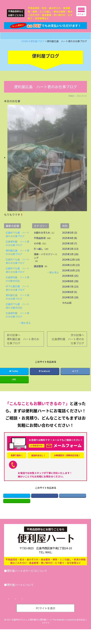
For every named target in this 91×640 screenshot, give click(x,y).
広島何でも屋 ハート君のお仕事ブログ (17, 240)
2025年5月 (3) (69, 239)
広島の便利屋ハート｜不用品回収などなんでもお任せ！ (29, 2)
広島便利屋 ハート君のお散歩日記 (17, 285)
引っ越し (38, 255)
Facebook (44, 377)
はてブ (75, 377)
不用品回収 (40, 244)
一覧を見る (25, 329)
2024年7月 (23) (70, 293)
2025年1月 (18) (70, 260)
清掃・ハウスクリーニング (45, 262)
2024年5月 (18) (70, 303)
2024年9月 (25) (70, 282)
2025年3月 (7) (69, 249)
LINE (16, 510)
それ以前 (66, 309)
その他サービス (55, 586)
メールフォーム (49, 42)
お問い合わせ (77, 586)
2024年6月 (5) (69, 298)
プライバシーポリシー (42, 609)
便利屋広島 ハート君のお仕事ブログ (17, 258)
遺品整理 (38, 272)
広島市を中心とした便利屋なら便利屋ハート (32, 630)
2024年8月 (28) (70, 287)
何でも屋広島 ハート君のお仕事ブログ (17, 294)
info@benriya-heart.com (61, 563)
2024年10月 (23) (71, 276)
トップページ (17, 609)
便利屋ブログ (33, 600)
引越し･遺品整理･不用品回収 (25, 586)
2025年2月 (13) (70, 255)
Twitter (16, 503)
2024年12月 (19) (71, 266)
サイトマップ (68, 609)
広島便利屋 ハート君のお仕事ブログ (17, 249)
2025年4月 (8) (69, 244)
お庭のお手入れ (42, 239)
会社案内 (14, 600)
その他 (37, 249)
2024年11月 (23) (71, 271)
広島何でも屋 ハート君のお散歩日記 (17, 312)
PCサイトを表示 (45, 619)
